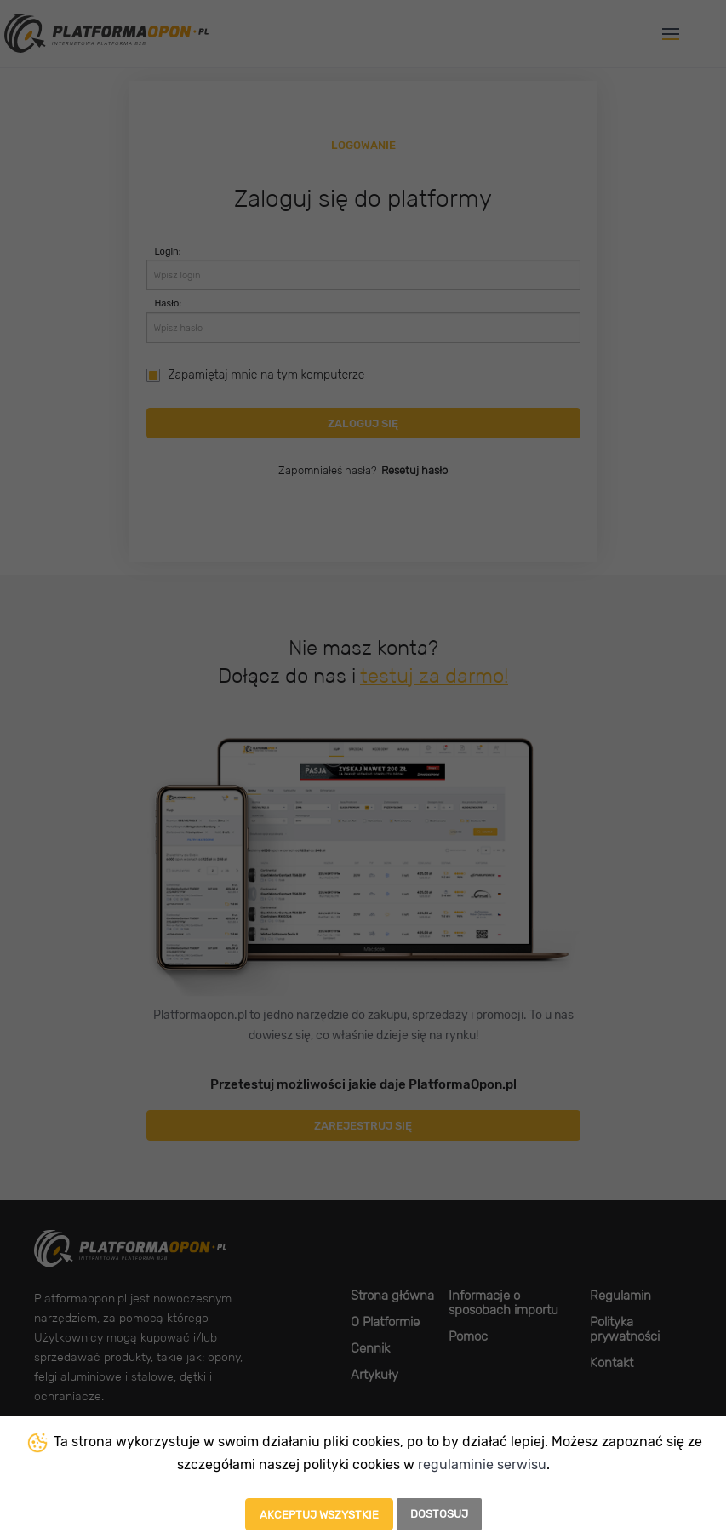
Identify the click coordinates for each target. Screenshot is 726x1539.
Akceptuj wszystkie (319, 1514)
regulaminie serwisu (482, 1464)
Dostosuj (439, 1514)
